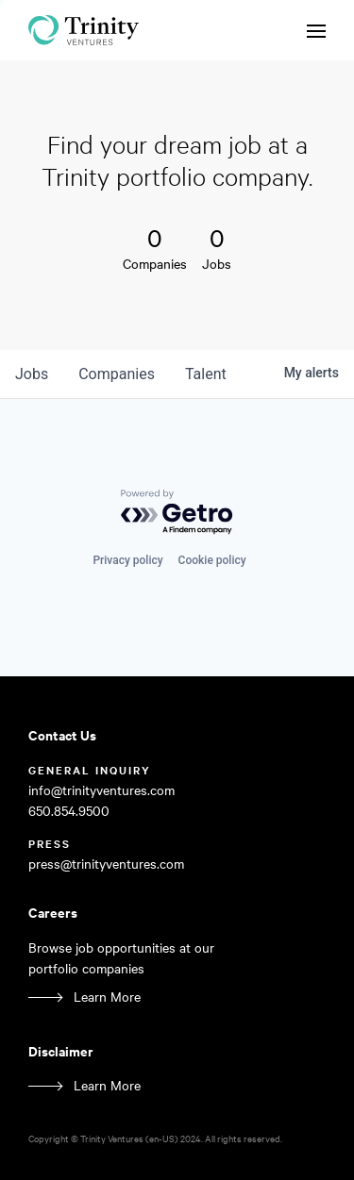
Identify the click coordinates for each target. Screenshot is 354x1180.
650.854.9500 (69, 811)
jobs (31, 374)
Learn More (107, 996)
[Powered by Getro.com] (177, 513)
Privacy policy (127, 560)
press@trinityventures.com (106, 864)
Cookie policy (212, 560)
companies (116, 374)
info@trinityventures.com (101, 790)
